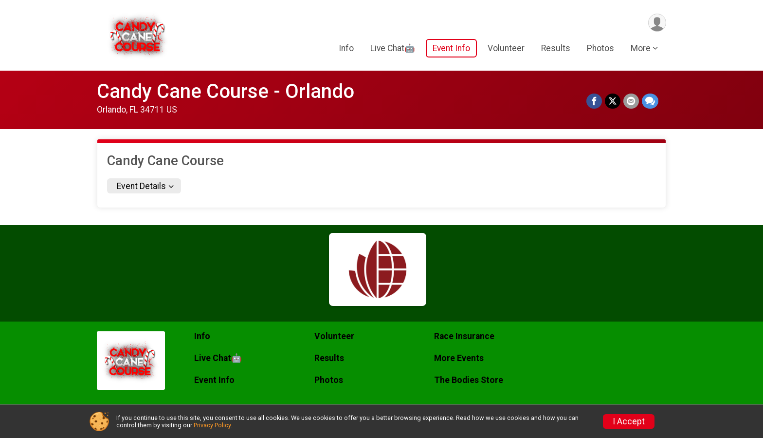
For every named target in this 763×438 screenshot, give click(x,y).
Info (346, 48)
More (641, 48)
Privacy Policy (212, 425)
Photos (600, 48)
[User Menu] (657, 23)
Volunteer (506, 48)
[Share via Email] (631, 101)
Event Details (141, 186)
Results (555, 48)
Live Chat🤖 (392, 48)
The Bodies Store (468, 380)
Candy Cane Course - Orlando (225, 91)
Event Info (451, 48)
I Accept (629, 421)
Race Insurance (464, 336)
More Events (459, 358)
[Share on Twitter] (612, 101)
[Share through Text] (650, 101)
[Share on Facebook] (594, 101)
